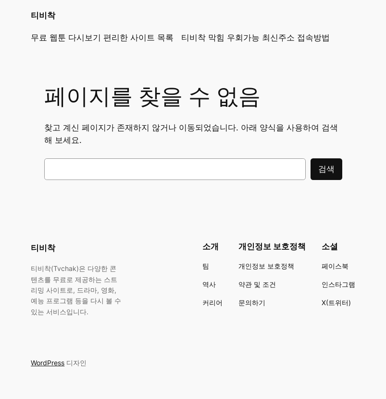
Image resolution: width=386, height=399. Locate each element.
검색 (326, 169)
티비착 (43, 15)
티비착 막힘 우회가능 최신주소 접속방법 (255, 37)
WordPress (47, 363)
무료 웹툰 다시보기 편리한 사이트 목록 (102, 37)
